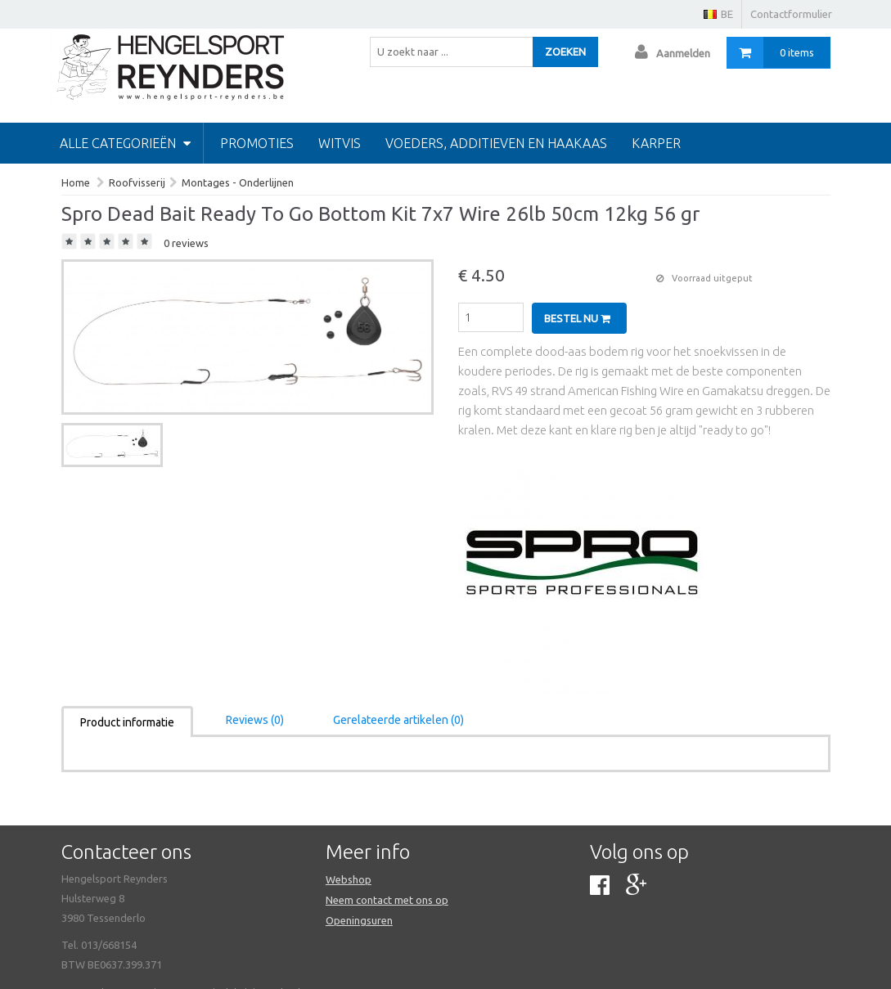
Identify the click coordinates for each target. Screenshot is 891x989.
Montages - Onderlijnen (238, 182)
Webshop (348, 879)
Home (75, 182)
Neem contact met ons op (387, 900)
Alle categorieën (125, 143)
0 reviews (186, 243)
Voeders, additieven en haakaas (496, 143)
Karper (656, 143)
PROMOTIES (257, 143)
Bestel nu (577, 318)
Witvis (339, 143)
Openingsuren (359, 920)
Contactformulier (791, 14)
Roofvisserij (137, 182)
